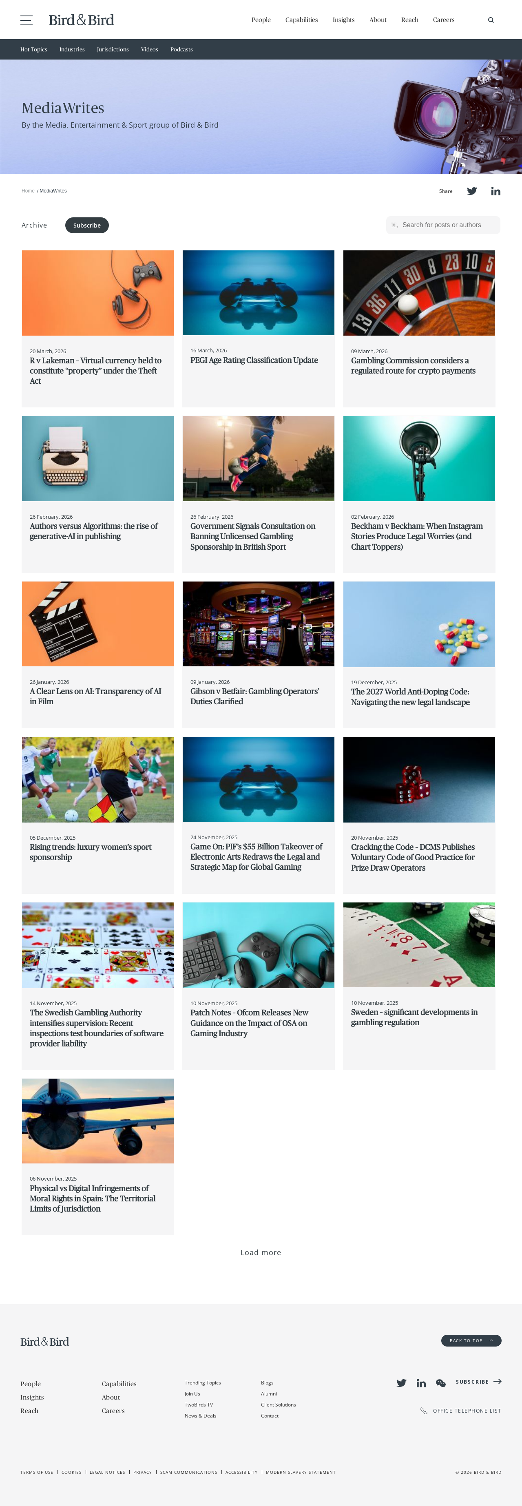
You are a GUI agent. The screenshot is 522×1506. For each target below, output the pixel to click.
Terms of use (36, 1472)
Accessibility (242, 1472)
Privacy (142, 1472)
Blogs (267, 1382)
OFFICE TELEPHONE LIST (461, 1410)
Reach (409, 19)
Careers (444, 19)
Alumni (269, 1393)
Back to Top (471, 1340)
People (261, 19)
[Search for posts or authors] (448, 225)
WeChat (441, 1383)
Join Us (192, 1393)
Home (28, 191)
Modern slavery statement (301, 1472)
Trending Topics (203, 1382)
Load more (261, 1252)
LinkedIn (495, 191)
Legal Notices (107, 1472)
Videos (149, 49)
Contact (270, 1415)
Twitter (472, 191)
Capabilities (301, 19)
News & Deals (201, 1415)
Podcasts (181, 49)
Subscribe (87, 225)
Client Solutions (278, 1404)
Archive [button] (34, 225)
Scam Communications (188, 1472)
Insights (344, 19)
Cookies (72, 1472)
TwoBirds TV (199, 1404)
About (378, 19)
